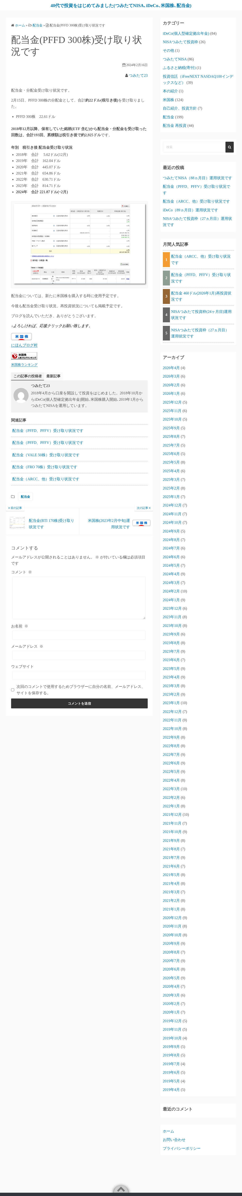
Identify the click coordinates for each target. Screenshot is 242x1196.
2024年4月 (171, 574)
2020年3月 (171, 995)
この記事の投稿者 (28, 376)
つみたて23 (138, 75)
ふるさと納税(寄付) (179, 68)
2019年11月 (172, 1029)
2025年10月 (172, 419)
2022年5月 (171, 772)
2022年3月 (171, 789)
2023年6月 (171, 660)
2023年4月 (171, 677)
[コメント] (79, 598)
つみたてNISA (174, 59)
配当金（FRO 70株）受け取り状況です (44, 467)
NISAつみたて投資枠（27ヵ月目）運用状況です (200, 333)
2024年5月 (171, 565)
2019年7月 (171, 1064)
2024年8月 (171, 540)
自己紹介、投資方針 (180, 108)
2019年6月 (171, 1072)
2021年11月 (172, 823)
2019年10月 (172, 1038)
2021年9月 (171, 840)
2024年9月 (171, 531)
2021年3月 (171, 892)
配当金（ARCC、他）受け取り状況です (45, 479)
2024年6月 (171, 557)
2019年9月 (171, 1047)
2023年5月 (171, 669)
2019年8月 (171, 1055)
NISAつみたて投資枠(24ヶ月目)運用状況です (201, 315)
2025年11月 (172, 411)
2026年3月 (171, 376)
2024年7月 (171, 548)
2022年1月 (171, 806)
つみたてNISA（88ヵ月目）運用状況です (197, 178)
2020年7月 (171, 961)
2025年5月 (171, 462)
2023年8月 (171, 643)
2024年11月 (172, 514)
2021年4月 (171, 883)
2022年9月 (171, 737)
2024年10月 (172, 522)
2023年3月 (171, 686)
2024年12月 (172, 505)
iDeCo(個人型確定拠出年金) (186, 33)
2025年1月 (171, 497)
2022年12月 (172, 712)
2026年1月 (171, 394)
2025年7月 (171, 445)
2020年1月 (171, 1012)
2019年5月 (171, 1081)
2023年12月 (172, 608)
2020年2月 (171, 1004)
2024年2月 (171, 591)
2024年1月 (171, 600)
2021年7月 (171, 858)
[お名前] (79, 635)
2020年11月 (172, 926)
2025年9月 (171, 428)
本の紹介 (170, 91)
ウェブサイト (22, 667)
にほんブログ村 (24, 345)
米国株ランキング (24, 364)
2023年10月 (172, 626)
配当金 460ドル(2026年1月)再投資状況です (201, 296)
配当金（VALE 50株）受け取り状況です (46, 455)
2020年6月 (171, 969)
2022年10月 (172, 729)
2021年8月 (171, 849)
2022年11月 (172, 720)
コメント (21, 572)
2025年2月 (171, 488)
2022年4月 (171, 780)
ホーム (168, 1131)
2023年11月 (172, 617)
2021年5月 (171, 875)
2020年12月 (172, 918)
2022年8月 (171, 746)
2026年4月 (171, 368)
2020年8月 (171, 952)
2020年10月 (172, 935)
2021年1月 (171, 909)
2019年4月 (171, 1090)
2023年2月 (171, 694)
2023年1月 (171, 703)
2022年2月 (171, 798)
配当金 (25, 497)
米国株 (168, 100)
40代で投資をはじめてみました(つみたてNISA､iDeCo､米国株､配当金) (121, 5)
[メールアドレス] (79, 655)
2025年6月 (171, 454)
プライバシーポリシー (182, 1148)
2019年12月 (172, 1021)
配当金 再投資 (174, 125)
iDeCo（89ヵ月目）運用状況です (190, 210)
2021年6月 (171, 866)
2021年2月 (171, 900)
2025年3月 (171, 479)
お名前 (19, 626)
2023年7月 (171, 651)
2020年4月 (171, 986)
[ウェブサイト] (79, 675)
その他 (168, 50)
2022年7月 (171, 755)
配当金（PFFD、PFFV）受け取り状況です (47, 431)
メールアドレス (27, 646)
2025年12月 (172, 402)
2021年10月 (172, 832)
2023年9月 (171, 634)
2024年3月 (171, 583)
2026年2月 (171, 385)
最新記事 (55, 376)
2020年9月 (171, 943)
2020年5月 (171, 978)
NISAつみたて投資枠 (180, 42)
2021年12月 (172, 815)
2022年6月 (171, 763)
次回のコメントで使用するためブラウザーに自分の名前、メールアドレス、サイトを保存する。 (81, 690)
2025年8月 (171, 436)
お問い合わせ (174, 1140)
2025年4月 (171, 471)
